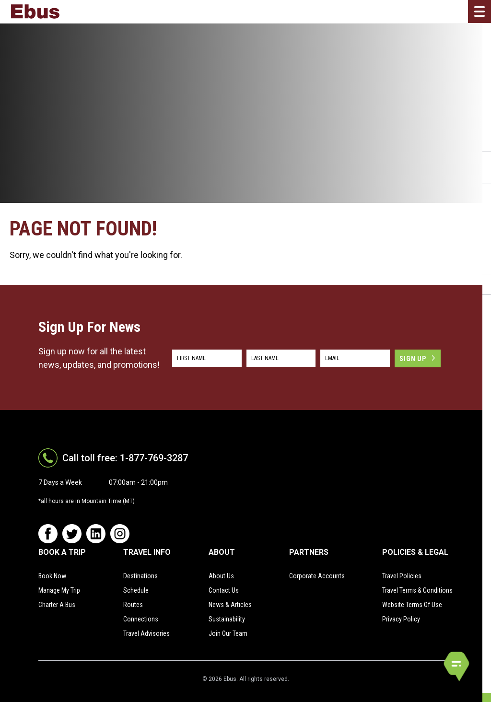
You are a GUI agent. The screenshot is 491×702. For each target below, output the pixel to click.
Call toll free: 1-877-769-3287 (125, 458)
